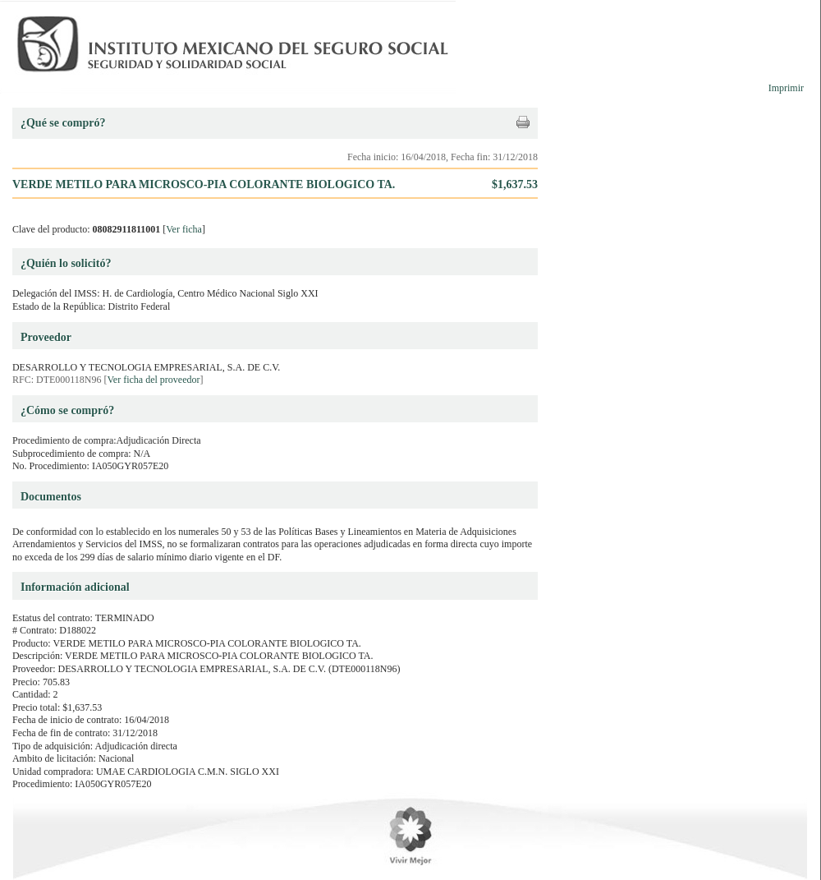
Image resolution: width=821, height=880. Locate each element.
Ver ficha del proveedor (154, 379)
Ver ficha (184, 229)
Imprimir (786, 88)
